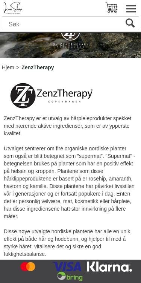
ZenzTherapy (37, 67)
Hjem (8, 67)
